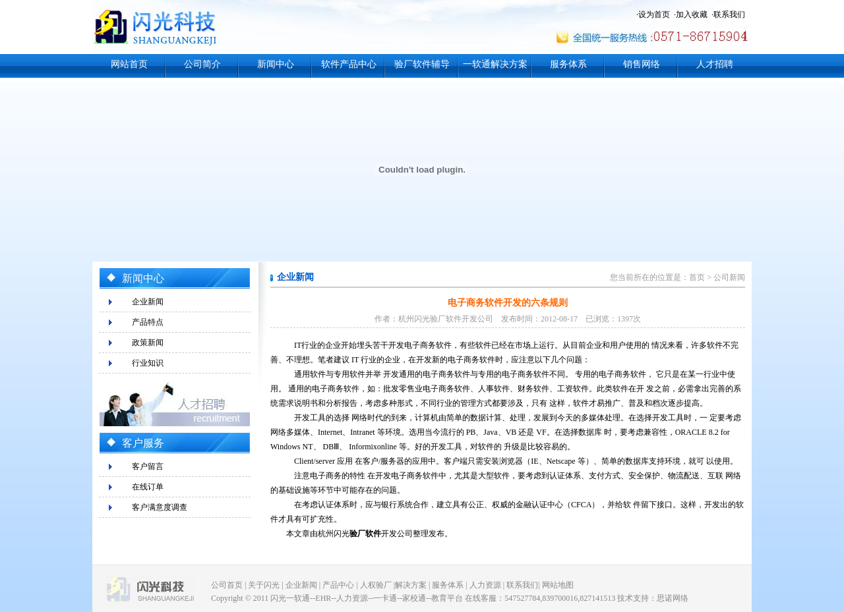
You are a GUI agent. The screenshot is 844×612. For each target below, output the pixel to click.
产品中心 (338, 585)
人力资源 (485, 585)
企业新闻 (148, 301)
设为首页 (654, 14)
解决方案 (411, 585)
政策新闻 (148, 342)
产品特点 (148, 322)
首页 (697, 277)
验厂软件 (365, 533)
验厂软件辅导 (422, 64)
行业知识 (148, 363)
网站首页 (129, 64)
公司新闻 (729, 277)
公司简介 (202, 64)
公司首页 (227, 585)
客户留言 (148, 466)
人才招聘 (714, 64)
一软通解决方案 (495, 64)
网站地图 (558, 585)
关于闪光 (264, 585)
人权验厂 (376, 585)
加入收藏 (692, 14)
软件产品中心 (349, 64)
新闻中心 (275, 64)
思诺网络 (672, 598)
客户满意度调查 (159, 507)
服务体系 (568, 64)
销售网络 (641, 64)
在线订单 (148, 486)
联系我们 (729, 14)
